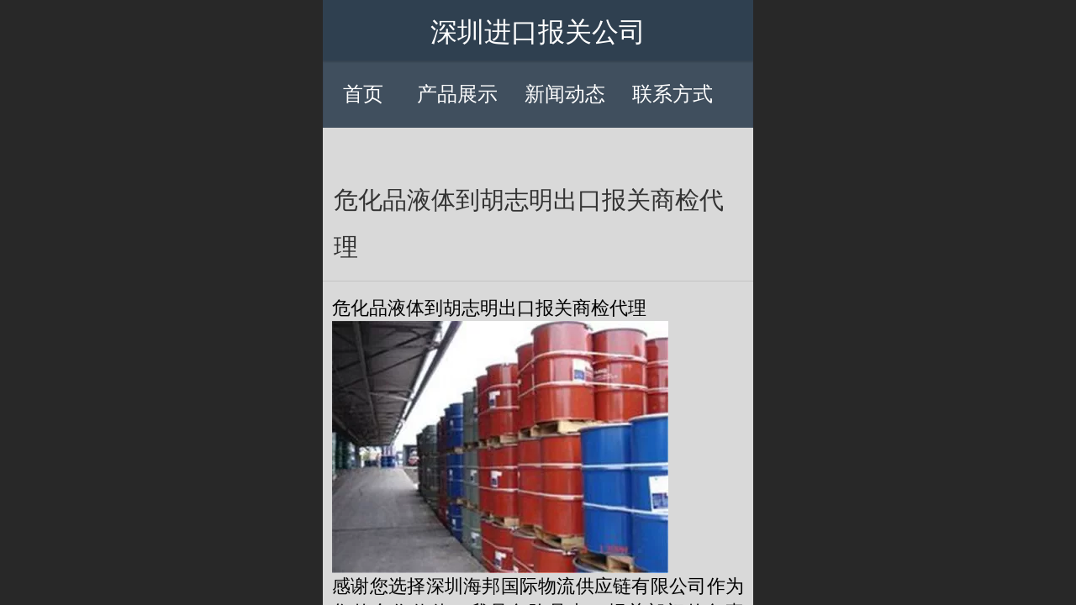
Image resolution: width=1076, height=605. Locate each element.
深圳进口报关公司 (538, 32)
